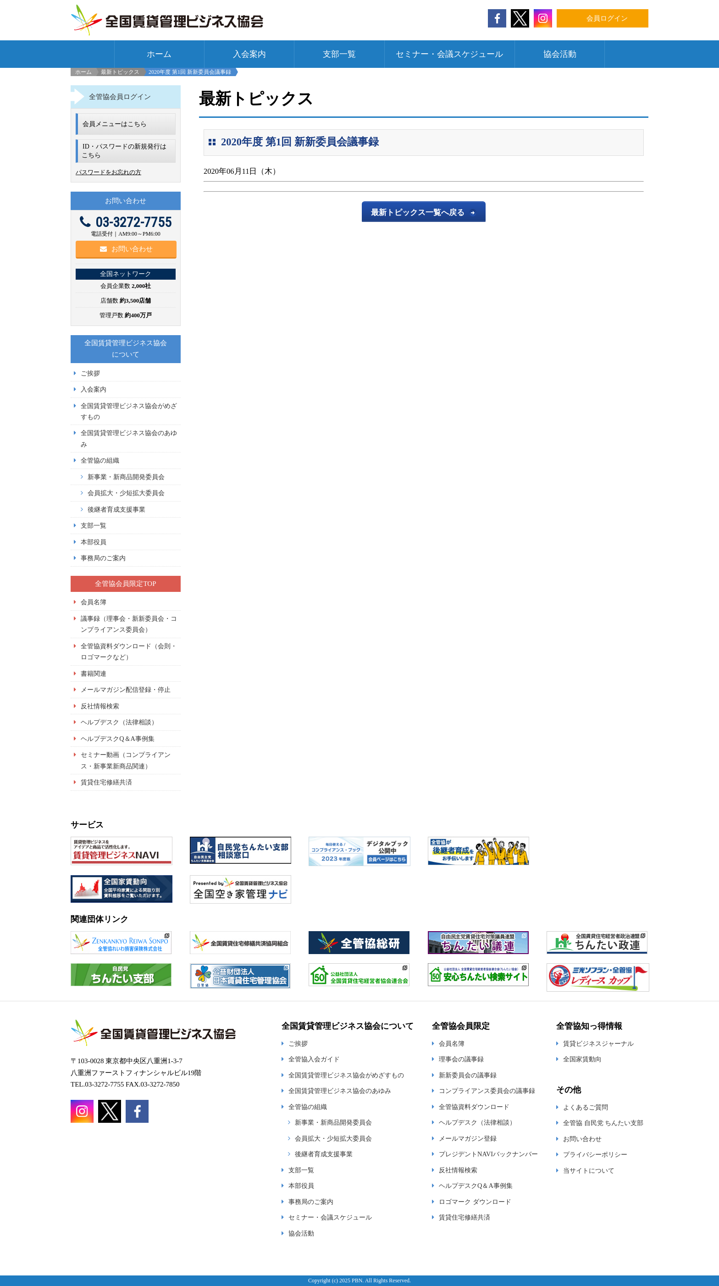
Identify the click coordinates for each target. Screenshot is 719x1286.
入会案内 (249, 54)
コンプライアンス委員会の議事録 (487, 1090)
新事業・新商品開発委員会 (126, 476)
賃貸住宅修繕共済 (106, 782)
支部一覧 (339, 54)
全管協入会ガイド (314, 1059)
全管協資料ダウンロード (474, 1106)
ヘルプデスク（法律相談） (119, 722)
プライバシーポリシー (595, 1154)
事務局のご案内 (103, 558)
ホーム (159, 54)
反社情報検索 (100, 706)
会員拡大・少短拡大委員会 (126, 493)
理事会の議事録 (461, 1059)
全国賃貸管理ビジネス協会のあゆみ (339, 1090)
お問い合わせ (126, 249)
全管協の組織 (100, 460)
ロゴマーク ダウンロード (475, 1201)
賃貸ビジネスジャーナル (598, 1043)
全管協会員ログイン (120, 96)
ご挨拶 (90, 373)
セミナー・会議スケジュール (449, 54)
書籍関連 (93, 673)
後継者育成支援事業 (116, 509)
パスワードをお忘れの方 (108, 172)
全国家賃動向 (582, 1059)
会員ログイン (607, 18)
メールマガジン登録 (468, 1138)
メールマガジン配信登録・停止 (126, 689)
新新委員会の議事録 (468, 1075)
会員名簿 (93, 602)
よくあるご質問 (585, 1107)
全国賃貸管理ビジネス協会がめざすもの (346, 1075)
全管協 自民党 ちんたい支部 (603, 1122)
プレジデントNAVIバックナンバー (488, 1154)
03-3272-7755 (125, 222)
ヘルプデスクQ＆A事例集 (118, 738)
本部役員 (93, 542)
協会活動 (559, 54)
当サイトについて (588, 1170)
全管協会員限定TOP (125, 583)
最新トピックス (120, 72)
